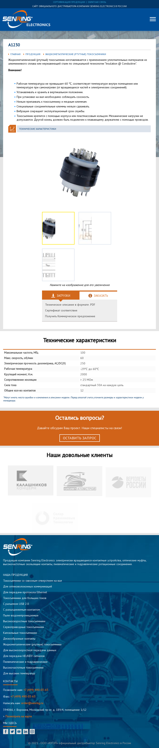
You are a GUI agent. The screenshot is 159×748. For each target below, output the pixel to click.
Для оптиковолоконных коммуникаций (27, 586)
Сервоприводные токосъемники (23, 627)
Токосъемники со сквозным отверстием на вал (32, 580)
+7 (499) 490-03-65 (35, 690)
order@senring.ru (32, 703)
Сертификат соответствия (61, 310)
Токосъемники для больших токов (24, 598)
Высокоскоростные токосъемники (24, 621)
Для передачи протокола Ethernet (25, 592)
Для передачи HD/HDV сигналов (24, 656)
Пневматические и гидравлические (25, 662)
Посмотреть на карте (18, 716)
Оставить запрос (79, 438)
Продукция (32, 54)
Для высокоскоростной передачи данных (29, 650)
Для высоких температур (19, 673)
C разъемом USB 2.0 (16, 604)
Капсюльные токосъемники (20, 633)
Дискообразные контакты (19, 638)
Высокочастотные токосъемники (23, 667)
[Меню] (153, 19)
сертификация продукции (69, 2)
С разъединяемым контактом (21, 609)
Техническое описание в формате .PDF (70, 304)
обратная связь (97, 2)
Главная (15, 54)
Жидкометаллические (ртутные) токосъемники (75, 54)
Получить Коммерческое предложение (70, 316)
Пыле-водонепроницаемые (21, 615)
